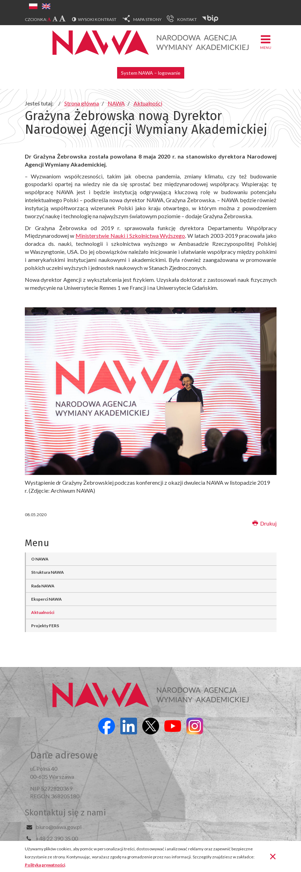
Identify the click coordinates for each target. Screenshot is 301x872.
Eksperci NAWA (46, 599)
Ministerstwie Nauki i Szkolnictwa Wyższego (130, 235)
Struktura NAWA (47, 572)
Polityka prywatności (45, 864)
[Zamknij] (273, 856)
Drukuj (264, 523)
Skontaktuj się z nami (65, 813)
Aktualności (42, 612)
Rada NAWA (43, 585)
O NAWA (40, 559)
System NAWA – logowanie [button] (150, 73)
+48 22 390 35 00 (57, 838)
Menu (265, 42)
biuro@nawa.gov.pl (58, 826)
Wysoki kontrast (97, 19)
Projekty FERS (45, 625)
